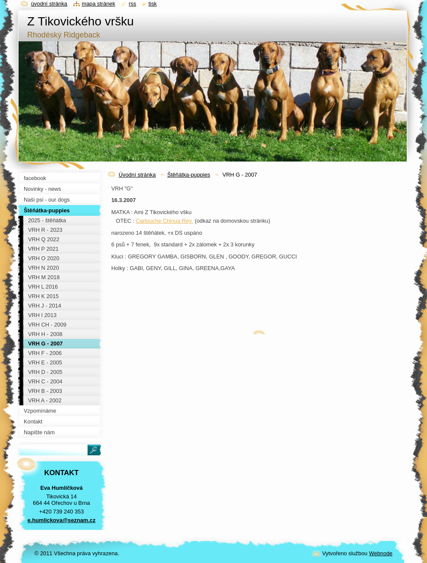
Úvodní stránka (137, 174)
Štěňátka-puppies (188, 174)
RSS (132, 3)
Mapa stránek (99, 3)
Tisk (152, 3)
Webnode (380, 553)
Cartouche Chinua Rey (164, 221)
